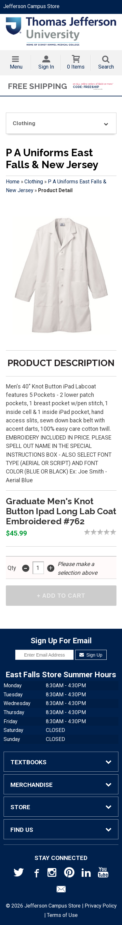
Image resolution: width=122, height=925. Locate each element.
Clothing (33, 182)
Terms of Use (62, 915)
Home (13, 182)
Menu (16, 67)
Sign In (46, 67)
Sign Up (90, 655)
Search (106, 67)
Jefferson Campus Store (31, 6)
